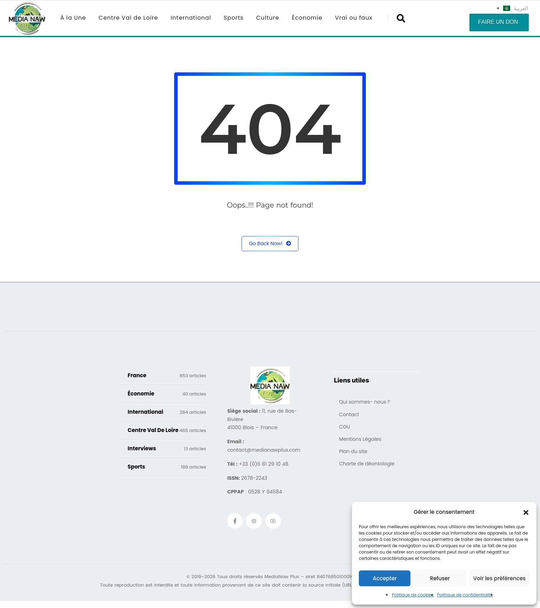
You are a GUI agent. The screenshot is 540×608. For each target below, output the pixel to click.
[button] (525, 512)
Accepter (384, 578)
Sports (234, 18)
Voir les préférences (499, 578)
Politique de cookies (413, 595)
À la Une (73, 18)
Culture (267, 18)
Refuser (440, 578)
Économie (307, 18)
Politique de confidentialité (465, 595)
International (191, 18)
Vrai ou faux (354, 18)
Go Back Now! (270, 243)
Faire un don (498, 22)
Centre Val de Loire (128, 18)
